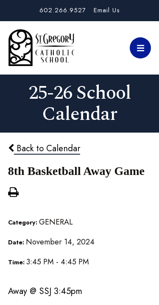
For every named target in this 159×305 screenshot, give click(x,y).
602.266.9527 (62, 10)
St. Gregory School (41, 48)
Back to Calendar (44, 148)
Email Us (107, 10)
